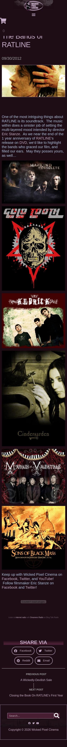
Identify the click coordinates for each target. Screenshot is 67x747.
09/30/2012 (11, 65)
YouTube (46, 586)
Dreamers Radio (36, 625)
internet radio (21, 625)
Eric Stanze (11, 141)
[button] (33, 15)
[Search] (57, 723)
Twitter (24, 586)
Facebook (10, 586)
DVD (23, 150)
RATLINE (43, 145)
